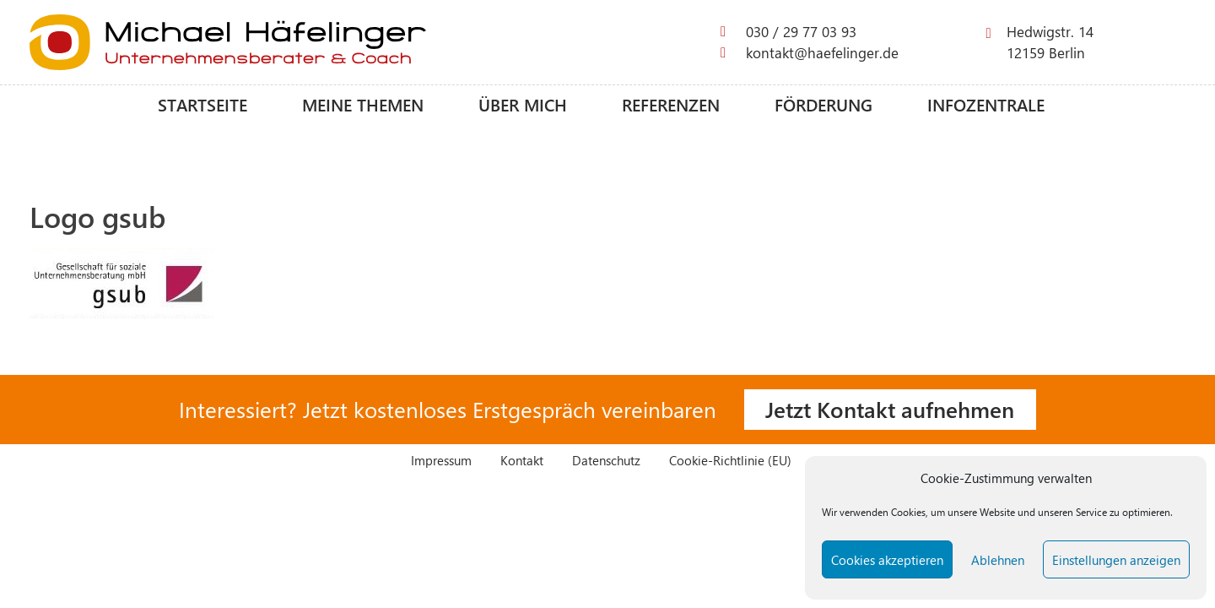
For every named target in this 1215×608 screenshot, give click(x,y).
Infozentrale (986, 104)
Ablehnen (997, 559)
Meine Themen (363, 104)
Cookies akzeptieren (887, 559)
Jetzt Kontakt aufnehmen (889, 408)
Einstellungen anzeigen (1116, 559)
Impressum (441, 460)
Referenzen (671, 104)
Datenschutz (606, 460)
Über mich (522, 104)
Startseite (202, 104)
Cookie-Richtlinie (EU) (730, 460)
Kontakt (521, 460)
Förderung (823, 104)
